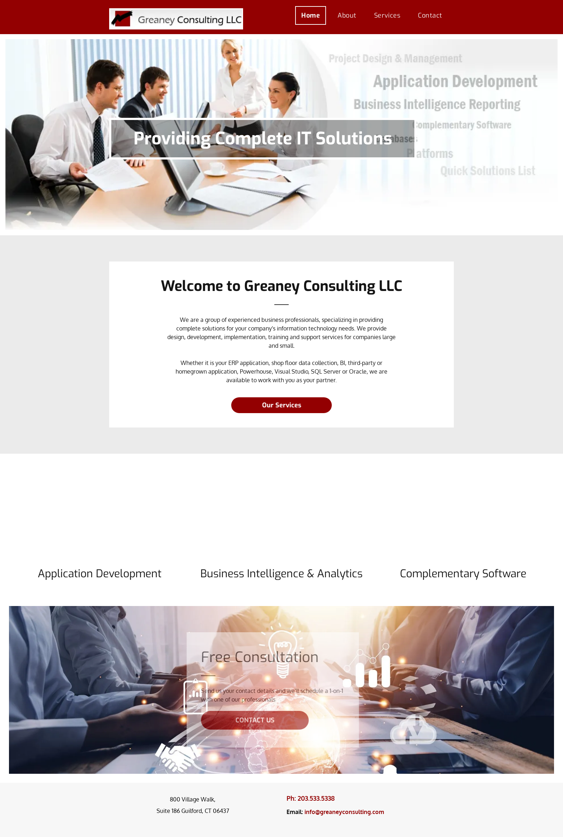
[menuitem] (313, 15)
